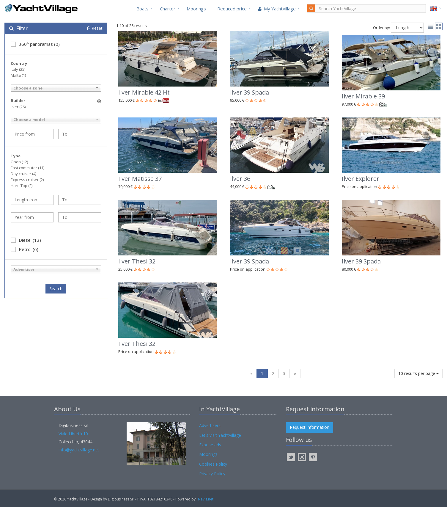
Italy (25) (18, 69)
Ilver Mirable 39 (363, 96)
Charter (167, 9)
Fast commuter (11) (27, 167)
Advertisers (210, 425)
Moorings (196, 9)
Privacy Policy (212, 473)
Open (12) (19, 161)
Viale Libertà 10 (73, 434)
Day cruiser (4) (23, 173)
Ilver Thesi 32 (136, 261)
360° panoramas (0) (35, 44)
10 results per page (418, 373)
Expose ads (210, 445)
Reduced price (232, 9)
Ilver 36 (240, 179)
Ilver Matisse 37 (140, 179)
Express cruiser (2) (27, 179)
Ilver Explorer (360, 179)
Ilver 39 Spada (249, 92)
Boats (142, 9)
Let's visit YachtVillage (220, 435)
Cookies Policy (213, 464)
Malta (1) (18, 75)
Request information (309, 427)
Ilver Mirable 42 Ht (144, 92)
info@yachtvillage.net (79, 450)
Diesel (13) (26, 240)
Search (55, 288)
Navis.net (205, 499)
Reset (95, 28)
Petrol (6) (24, 249)
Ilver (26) (18, 106)
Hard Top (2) (21, 185)
